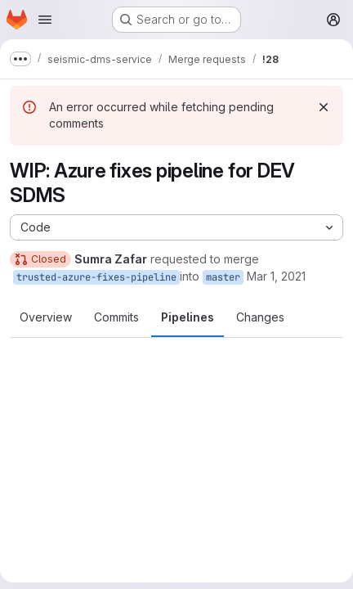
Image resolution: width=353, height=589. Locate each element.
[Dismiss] (323, 107)
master (223, 277)
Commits (116, 317)
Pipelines (187, 317)
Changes (260, 317)
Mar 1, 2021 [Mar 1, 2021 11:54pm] (276, 276)
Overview (46, 317)
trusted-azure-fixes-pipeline (96, 277)
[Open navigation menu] (45, 20)
